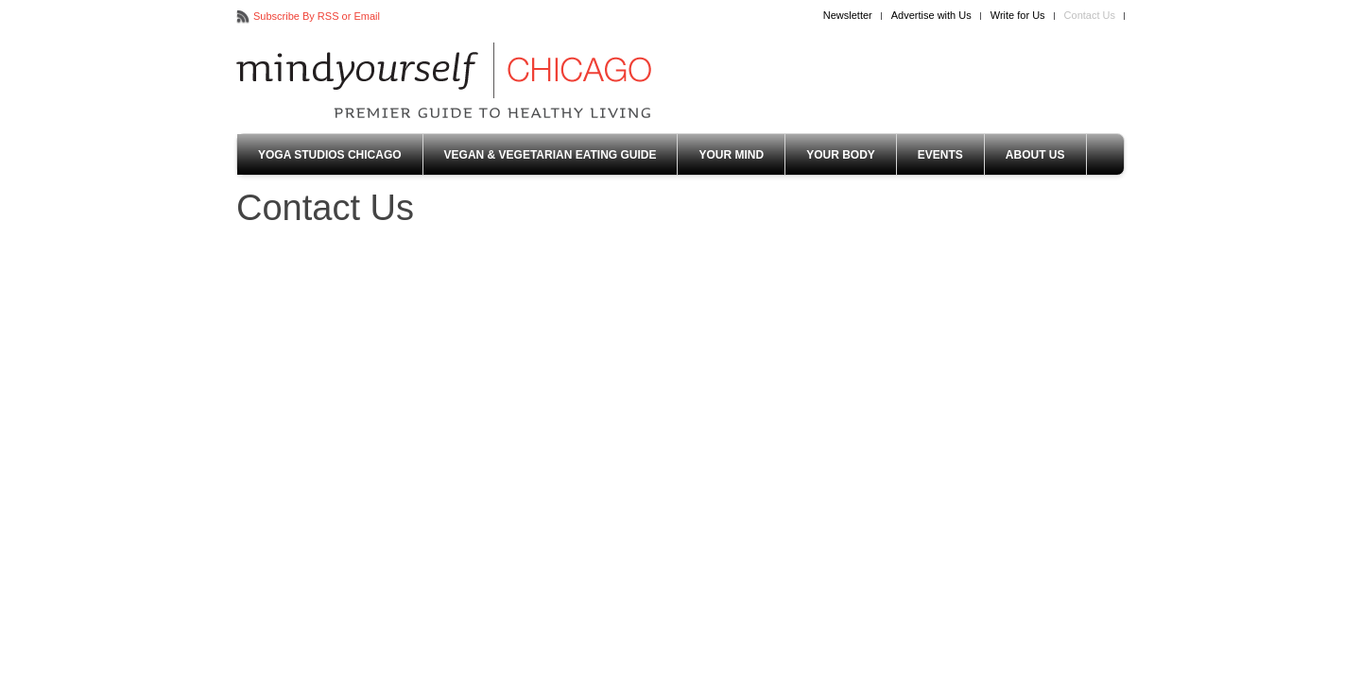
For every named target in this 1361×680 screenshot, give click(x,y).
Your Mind (731, 155)
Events (940, 155)
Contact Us (1089, 15)
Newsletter (847, 15)
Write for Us (1018, 15)
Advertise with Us (931, 15)
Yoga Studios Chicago (330, 155)
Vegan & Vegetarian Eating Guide (550, 155)
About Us (1035, 155)
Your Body (840, 155)
